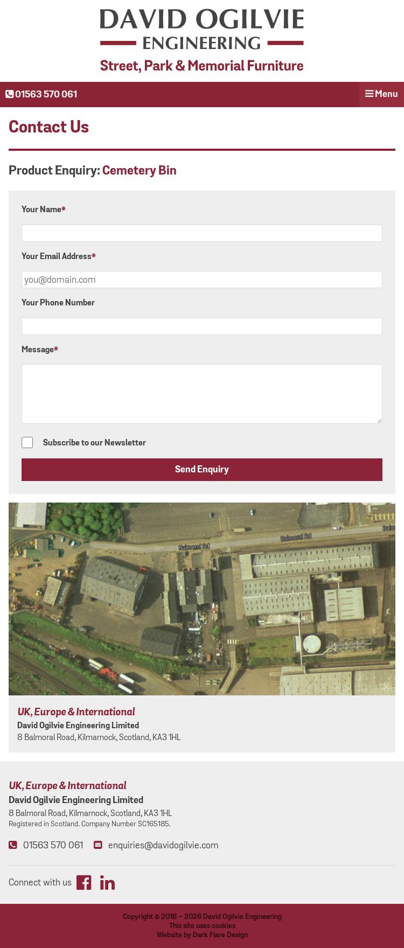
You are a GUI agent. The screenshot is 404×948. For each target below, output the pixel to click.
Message (40, 350)
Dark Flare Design (220, 935)
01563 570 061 (41, 94)
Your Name (44, 209)
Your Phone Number (58, 303)
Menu (381, 94)
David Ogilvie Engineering (242, 917)
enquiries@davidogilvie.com (163, 845)
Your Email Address (59, 256)
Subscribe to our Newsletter (84, 443)
